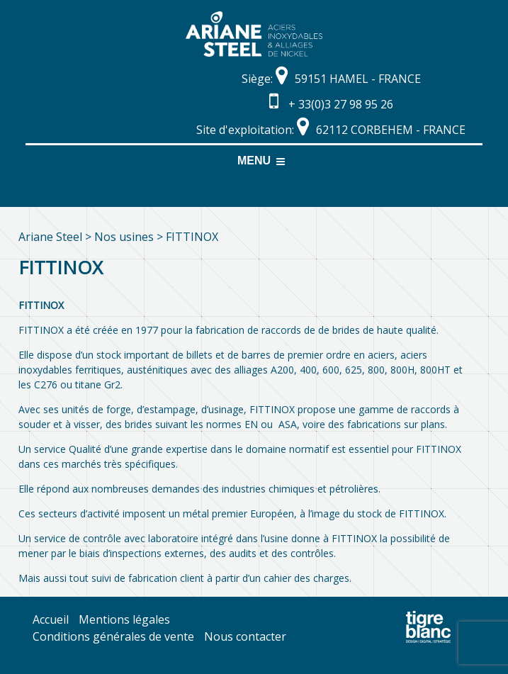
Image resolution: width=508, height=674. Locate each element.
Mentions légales (124, 619)
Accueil (51, 619)
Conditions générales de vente (113, 636)
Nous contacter (245, 636)
